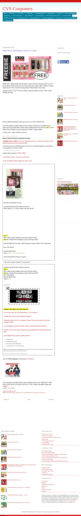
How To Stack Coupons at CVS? (53, 15)
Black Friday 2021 (17, 392)
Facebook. (31, 359)
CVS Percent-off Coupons (47, 459)
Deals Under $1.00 (29, 15)
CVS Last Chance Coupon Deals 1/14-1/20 (16, 472)
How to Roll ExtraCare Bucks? (48, 452)
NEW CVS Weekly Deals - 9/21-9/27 (15, 434)
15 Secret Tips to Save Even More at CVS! (51, 437)
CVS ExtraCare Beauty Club (48, 441)
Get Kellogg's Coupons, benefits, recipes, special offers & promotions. (25, 326)
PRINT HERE (21, 153)
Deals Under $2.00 (39, 15)
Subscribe (59, 13)
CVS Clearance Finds (17, 15)
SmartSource (44, 472)
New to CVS (59, 18)
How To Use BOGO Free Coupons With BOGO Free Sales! (55, 461)
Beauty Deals (9, 392)
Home (5, 13)
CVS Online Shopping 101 (48, 18)
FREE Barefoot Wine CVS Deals (71, 119)
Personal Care (42, 392)
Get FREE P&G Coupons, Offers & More (16, 335)
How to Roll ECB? (67, 15)
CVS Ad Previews (51, 13)
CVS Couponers (18, 8)
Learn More (65, 500)
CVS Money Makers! (39, 13)
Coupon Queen (60, 48)
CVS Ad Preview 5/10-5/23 (69, 105)
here (74, 502)
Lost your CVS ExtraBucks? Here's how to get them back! (54, 457)
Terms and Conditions (46, 489)
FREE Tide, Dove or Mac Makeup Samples (17, 316)
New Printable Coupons (47, 451)
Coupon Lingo (45, 439)
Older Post (51, 399)
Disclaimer (44, 482)
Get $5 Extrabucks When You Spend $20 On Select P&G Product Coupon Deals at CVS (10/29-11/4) (70, 128)
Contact (43, 487)
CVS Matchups (29, 13)
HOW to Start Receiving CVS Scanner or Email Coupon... (54, 454)
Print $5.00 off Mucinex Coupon (70, 141)
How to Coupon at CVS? (70, 13)
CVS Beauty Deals (8, 20)
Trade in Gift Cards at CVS (70, 18)
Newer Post (6, 399)
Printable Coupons (46, 467)
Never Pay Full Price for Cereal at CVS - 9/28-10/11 (18, 487)
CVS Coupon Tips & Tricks (47, 444)
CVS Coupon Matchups (26, 392)
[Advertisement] (40, 34)
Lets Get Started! (45, 442)
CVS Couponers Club (22, 18)
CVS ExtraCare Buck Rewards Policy (50, 456)
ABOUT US (44, 486)
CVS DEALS (12, 13)
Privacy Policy (45, 481)
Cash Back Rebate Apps (47, 474)
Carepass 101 (7, 15)
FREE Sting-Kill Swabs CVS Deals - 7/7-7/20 (17, 495)
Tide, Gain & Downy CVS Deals (70, 112)
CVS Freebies (20, 13)
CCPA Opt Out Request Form (48, 484)
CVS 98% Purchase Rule (9, 18)
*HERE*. (5, 386)
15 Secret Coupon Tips (35, 18)
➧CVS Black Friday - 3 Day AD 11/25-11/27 (16, 157)
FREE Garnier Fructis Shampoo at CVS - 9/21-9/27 (18, 502)
